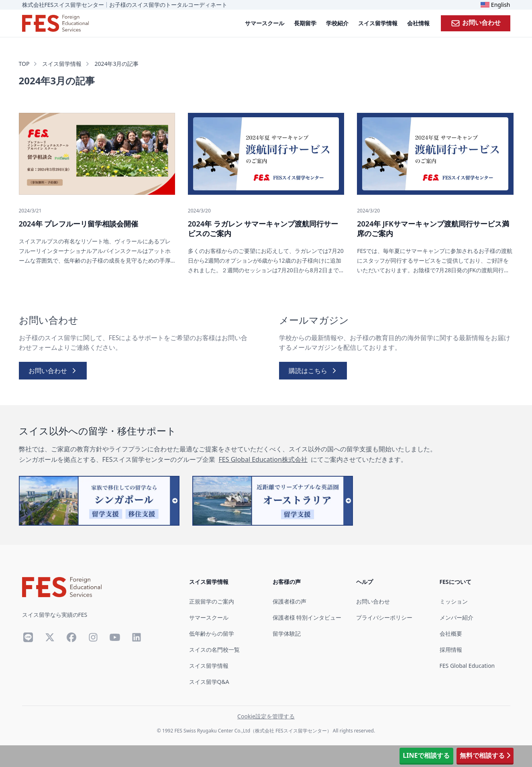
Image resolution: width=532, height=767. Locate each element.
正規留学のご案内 (211, 601)
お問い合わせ (475, 22)
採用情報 (451, 649)
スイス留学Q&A (209, 681)
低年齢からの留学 (211, 633)
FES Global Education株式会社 (262, 459)
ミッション (454, 601)
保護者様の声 (289, 601)
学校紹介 (337, 23)
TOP (24, 63)
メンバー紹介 (456, 617)
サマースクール (264, 23)
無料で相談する (485, 755)
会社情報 (418, 23)
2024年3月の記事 (116, 63)
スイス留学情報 (377, 23)
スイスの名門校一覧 (214, 649)
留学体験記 (287, 633)
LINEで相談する (426, 755)
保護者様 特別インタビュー (307, 617)
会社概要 (451, 633)
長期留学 (305, 23)
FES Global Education (467, 665)
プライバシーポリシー (384, 617)
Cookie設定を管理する (266, 716)
